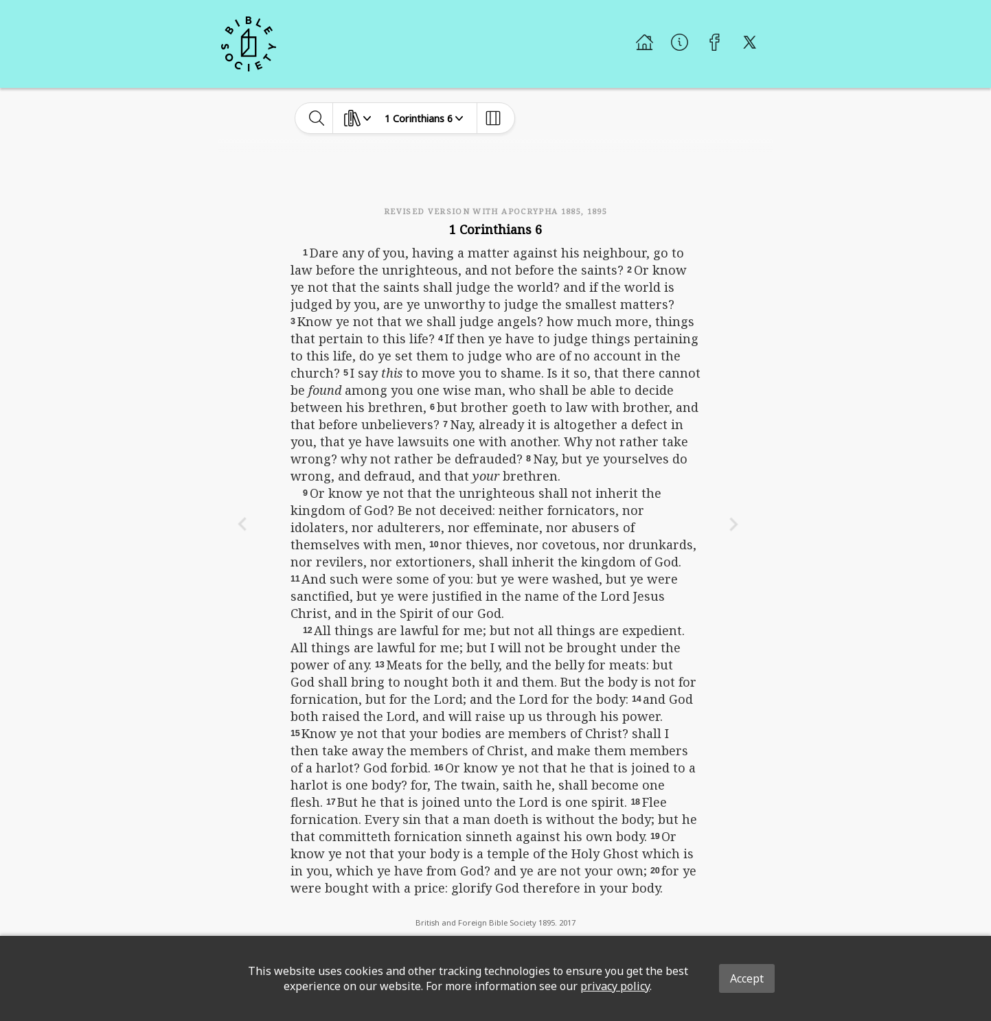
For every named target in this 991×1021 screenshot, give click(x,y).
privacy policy (615, 986)
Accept (747, 978)
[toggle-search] (317, 118)
